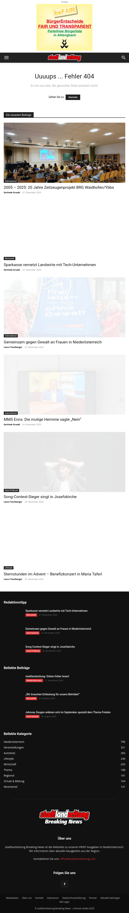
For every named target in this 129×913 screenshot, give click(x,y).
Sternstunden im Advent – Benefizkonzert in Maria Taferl (53, 574)
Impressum (53, 898)
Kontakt (39, 898)
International (11, 181)
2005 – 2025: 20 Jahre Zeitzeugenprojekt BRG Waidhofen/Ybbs (59, 187)
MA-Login (65, 901)
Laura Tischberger (13, 347)
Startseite (73, 97)
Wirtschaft (9, 258)
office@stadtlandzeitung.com (77, 859)
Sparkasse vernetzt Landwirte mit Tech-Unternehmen (50, 265)
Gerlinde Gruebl (12, 192)
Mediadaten (12, 898)
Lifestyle (8, 567)
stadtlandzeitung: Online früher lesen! (47, 676)
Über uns (27, 898)
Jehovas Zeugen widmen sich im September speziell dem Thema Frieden (67, 712)
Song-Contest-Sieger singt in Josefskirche (40, 497)
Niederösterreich (34, 680)
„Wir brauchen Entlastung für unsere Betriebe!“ (52, 694)
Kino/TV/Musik (11, 490)
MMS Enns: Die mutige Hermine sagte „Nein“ (42, 419)
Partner (93, 898)
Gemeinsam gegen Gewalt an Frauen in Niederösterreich (53, 342)
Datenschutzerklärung (74, 898)
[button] (6, 58)
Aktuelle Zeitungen (110, 898)
